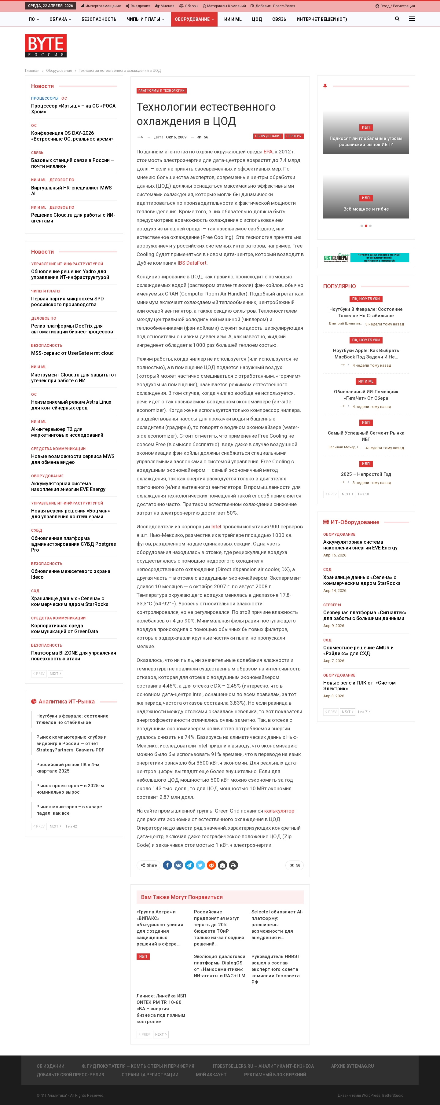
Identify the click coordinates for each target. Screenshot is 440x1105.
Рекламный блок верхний (275, 1074)
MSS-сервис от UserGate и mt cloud (72, 353)
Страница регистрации (150, 1074)
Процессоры (44, 98)
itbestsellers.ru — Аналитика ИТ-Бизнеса (263, 1066)
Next (161, 1035)
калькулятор (279, 811)
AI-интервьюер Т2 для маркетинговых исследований (67, 432)
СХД (35, 591)
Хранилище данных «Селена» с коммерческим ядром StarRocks (69, 601)
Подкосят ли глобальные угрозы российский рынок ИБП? (366, 142)
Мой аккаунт (211, 1074)
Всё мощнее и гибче (366, 209)
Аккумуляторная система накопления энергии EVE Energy (68, 486)
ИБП (143, 956)
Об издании (50, 1066)
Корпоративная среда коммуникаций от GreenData (64, 628)
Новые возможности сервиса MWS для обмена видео (73, 459)
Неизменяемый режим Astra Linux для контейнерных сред (71, 405)
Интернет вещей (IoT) (322, 19)
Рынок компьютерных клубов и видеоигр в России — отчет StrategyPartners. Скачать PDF (71, 743)
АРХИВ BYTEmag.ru (352, 1066)
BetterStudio (392, 1095)
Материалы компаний (224, 6)
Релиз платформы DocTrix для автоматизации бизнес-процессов (72, 329)
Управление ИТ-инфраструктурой (67, 264)
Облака (58, 19)
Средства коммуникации (58, 449)
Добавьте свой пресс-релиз (70, 1074)
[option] (366, 160)
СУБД (36, 530)
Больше (367, 19)
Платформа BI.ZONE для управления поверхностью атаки (73, 656)
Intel (216, 526)
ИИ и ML (233, 19)
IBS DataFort (192, 263)
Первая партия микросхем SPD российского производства (67, 301)
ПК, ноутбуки (366, 299)
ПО (32, 19)
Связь (279, 19)
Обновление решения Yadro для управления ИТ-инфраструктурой (70, 274)
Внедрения (138, 6)
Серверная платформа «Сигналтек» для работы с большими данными (364, 615)
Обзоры (188, 6)
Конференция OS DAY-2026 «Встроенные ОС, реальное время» (72, 136)
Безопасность (99, 19)
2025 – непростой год (366, 474)
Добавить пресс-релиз (273, 6)
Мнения (164, 6)
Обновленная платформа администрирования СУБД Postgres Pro (73, 544)
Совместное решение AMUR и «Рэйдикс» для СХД (358, 650)
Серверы (294, 136)
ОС (64, 98)
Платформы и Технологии (161, 90)
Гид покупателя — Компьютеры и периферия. (139, 1066)
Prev (144, 1035)
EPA (268, 152)
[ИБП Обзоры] (366, 257)
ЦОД (257, 19)
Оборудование (192, 19)
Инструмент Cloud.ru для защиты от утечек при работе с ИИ (73, 378)
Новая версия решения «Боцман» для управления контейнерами (70, 513)
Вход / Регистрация (395, 6)
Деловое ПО (62, 180)
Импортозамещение (101, 6)
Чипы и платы (143, 19)
